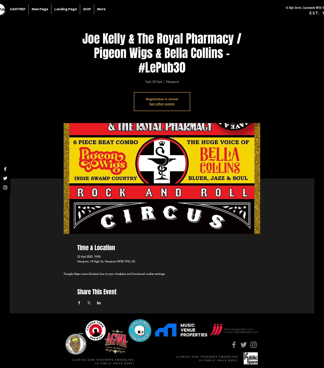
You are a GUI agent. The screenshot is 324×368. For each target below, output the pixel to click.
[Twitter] (5, 178)
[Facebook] (5, 169)
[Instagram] (5, 187)
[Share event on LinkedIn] (99, 302)
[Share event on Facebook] (79, 302)
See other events (161, 104)
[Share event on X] (89, 302)
